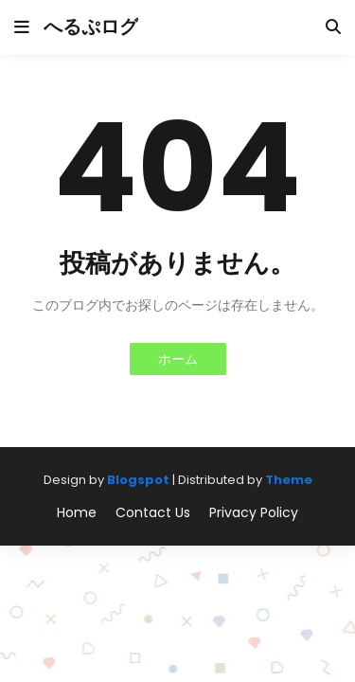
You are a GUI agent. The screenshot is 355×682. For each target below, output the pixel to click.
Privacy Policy (253, 513)
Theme (288, 480)
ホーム (178, 359)
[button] (22, 27)
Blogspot (138, 480)
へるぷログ (91, 26)
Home (77, 513)
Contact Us (152, 513)
